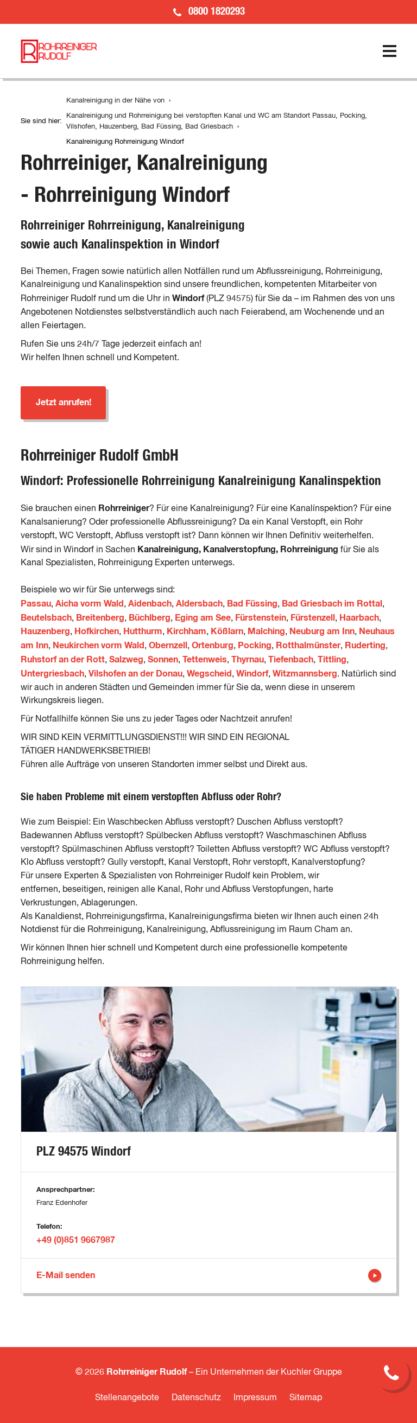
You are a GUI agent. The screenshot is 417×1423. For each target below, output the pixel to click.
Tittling (332, 659)
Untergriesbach (52, 673)
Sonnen (163, 659)
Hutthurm (142, 631)
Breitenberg (100, 618)
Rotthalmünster (308, 645)
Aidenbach (150, 603)
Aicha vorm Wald (89, 603)
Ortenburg (212, 645)
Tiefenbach (290, 659)
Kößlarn (227, 631)
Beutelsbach (46, 618)
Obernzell (168, 645)
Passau (36, 603)
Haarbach (359, 618)
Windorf (252, 673)
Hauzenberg (45, 631)
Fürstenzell (312, 618)
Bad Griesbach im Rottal (332, 603)
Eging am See (203, 618)
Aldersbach (199, 603)
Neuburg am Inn (322, 631)
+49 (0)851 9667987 (75, 1240)
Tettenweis (204, 659)
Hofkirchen (96, 631)
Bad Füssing (252, 603)
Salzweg (126, 659)
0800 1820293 (216, 12)
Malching (266, 631)
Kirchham (186, 631)
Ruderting (365, 645)
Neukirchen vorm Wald (98, 645)
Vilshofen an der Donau (135, 673)
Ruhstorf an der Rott (63, 659)
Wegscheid (209, 673)
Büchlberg (149, 618)
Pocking (254, 645)
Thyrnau (247, 659)
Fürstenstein (260, 618)
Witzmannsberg (305, 673)
